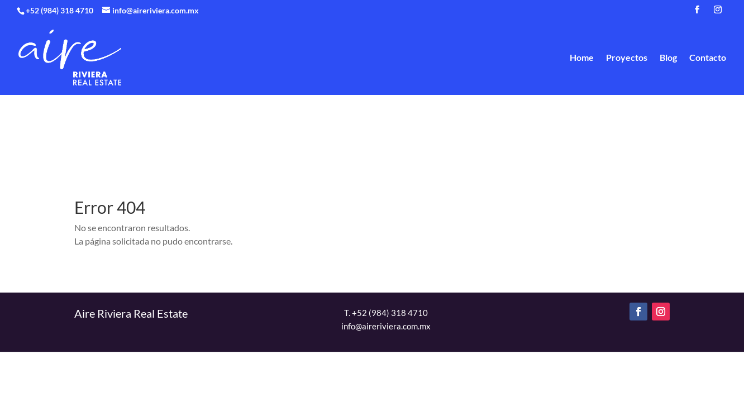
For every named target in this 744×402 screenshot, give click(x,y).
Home (582, 58)
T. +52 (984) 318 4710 (386, 313)
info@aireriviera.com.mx (386, 326)
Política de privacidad (457, 372)
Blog (668, 58)
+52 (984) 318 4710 (60, 10)
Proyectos (626, 58)
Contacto (707, 58)
